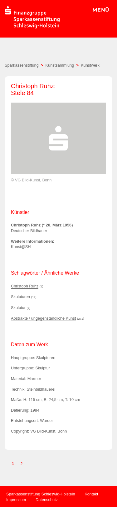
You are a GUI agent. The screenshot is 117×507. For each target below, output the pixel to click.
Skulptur (18, 307)
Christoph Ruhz (24, 286)
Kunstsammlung (60, 65)
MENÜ (101, 10)
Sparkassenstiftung (22, 65)
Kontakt (91, 494)
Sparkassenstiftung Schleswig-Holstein (40, 494)
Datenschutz (47, 499)
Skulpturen (20, 296)
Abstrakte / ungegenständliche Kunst (43, 318)
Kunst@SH (21, 246)
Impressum (16, 499)
